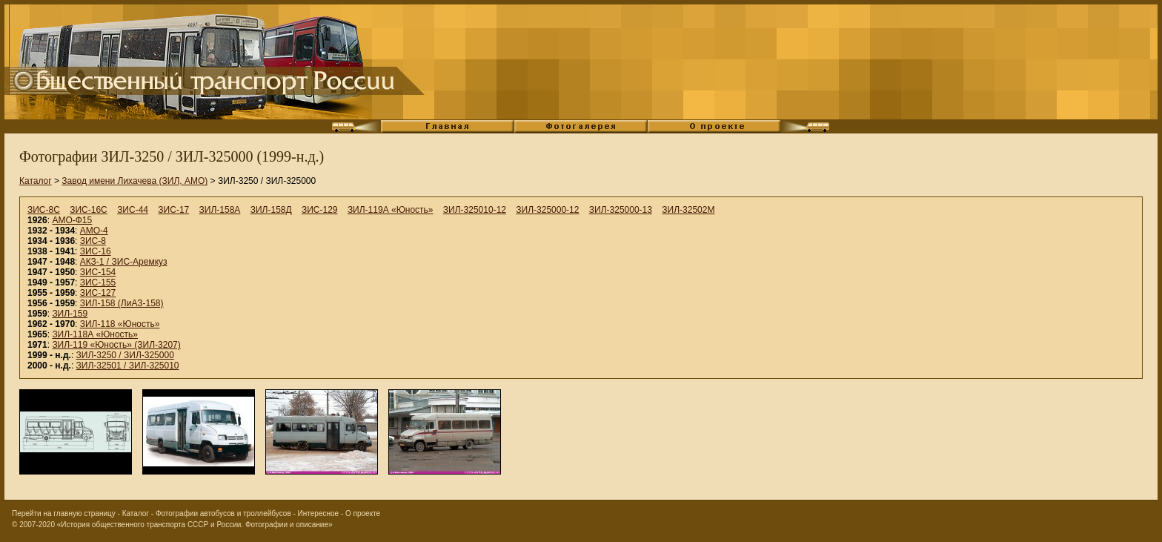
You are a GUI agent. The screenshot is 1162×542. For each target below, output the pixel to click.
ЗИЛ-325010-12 (474, 210)
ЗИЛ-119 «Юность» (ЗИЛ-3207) (116, 345)
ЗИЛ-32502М (688, 210)
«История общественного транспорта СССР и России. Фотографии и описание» (195, 524)
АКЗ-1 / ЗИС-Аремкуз (123, 262)
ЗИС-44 (132, 210)
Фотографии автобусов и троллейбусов (223, 513)
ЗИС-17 (173, 210)
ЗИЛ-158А (220, 210)
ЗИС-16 (95, 251)
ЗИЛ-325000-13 (620, 210)
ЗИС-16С (88, 210)
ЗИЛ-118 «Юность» (120, 324)
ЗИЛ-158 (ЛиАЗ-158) (122, 303)
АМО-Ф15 (72, 220)
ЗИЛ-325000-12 (547, 210)
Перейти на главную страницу (64, 513)
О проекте (362, 513)
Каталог (35, 181)
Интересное (318, 513)
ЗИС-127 (98, 293)
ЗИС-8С (43, 210)
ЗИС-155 (98, 282)
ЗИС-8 (93, 241)
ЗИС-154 (98, 272)
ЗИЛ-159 (69, 313)
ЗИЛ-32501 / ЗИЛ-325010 (127, 365)
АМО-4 (94, 230)
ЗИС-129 (320, 210)
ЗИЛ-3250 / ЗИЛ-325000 (125, 355)
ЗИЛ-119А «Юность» (391, 210)
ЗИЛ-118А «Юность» (95, 334)
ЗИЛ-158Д (271, 210)
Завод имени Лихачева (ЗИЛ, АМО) (135, 181)
